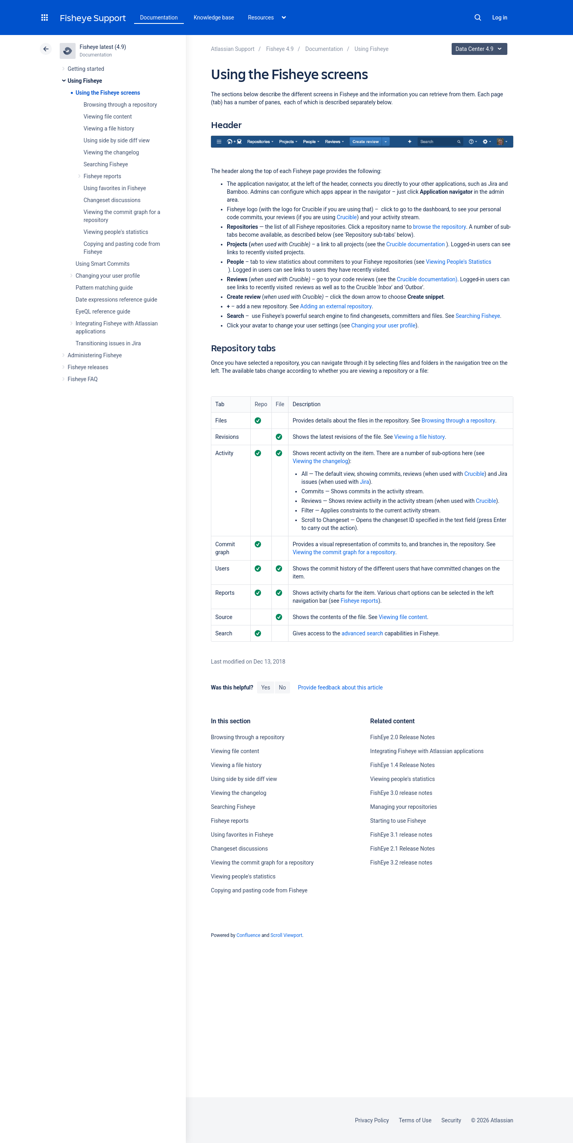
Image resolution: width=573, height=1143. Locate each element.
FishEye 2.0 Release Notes (402, 737)
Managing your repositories (403, 807)
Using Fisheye (85, 81)
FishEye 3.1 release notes (401, 834)
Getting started (86, 69)
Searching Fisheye (106, 164)
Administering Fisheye (95, 355)
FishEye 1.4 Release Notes (402, 765)
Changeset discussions (112, 200)
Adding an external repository (336, 306)
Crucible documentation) (427, 279)
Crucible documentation (415, 244)
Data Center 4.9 (480, 49)
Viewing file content (108, 116)
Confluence (248, 935)
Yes (265, 687)
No (282, 687)
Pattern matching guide (104, 287)
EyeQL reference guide (103, 311)
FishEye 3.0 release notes (401, 793)
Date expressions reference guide (116, 299)
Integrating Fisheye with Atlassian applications (426, 751)
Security (451, 1120)
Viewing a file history (109, 128)
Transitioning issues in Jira (108, 343)
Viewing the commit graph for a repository (343, 552)
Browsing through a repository (120, 104)
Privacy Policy (372, 1120)
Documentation (159, 17)
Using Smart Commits (103, 264)
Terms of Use (415, 1120)
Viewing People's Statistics (458, 262)
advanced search (362, 633)
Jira (364, 482)
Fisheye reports (102, 176)
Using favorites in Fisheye (115, 188)
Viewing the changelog (111, 152)
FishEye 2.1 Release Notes (402, 848)
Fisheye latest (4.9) (103, 47)
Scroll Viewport (286, 935)
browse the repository (439, 227)
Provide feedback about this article (340, 687)
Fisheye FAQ (82, 379)
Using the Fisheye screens (108, 93)
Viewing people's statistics (116, 232)
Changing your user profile (108, 276)
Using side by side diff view (117, 140)
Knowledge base (214, 17)
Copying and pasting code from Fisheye (259, 890)
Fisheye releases (88, 367)
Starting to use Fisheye (398, 821)
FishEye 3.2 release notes (401, 862)
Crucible (347, 217)
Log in (499, 17)
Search (478, 17)
